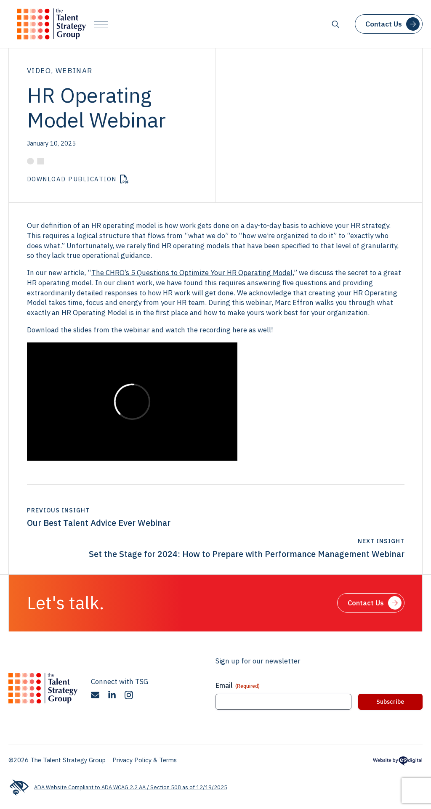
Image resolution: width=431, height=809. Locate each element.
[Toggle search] (335, 24)
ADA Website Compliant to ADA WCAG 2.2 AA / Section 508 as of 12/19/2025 (117, 788)
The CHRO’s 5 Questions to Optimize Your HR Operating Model (192, 272)
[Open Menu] (101, 24)
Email (238, 685)
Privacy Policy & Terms (144, 760)
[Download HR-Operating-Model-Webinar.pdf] (78, 180)
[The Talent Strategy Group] (51, 24)
